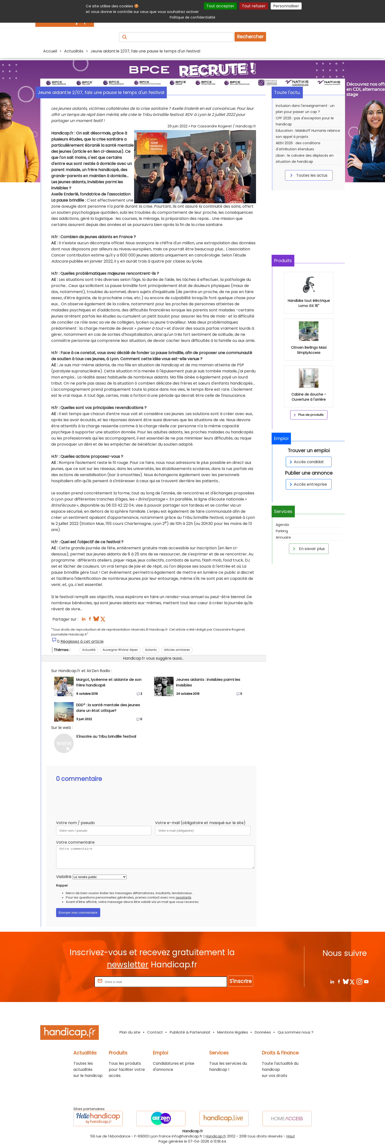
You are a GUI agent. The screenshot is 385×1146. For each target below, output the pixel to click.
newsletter (127, 964)
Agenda (282, 524)
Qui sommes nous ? (295, 1032)
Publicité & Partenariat (190, 1032)
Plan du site (129, 1032)
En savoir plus (308, 549)
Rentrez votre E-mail (73, 981)
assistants (183, 897)
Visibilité (63, 877)
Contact (155, 1032)
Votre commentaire (75, 842)
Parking (282, 531)
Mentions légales (232, 1032)
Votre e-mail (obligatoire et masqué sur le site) (200, 823)
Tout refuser (254, 6)
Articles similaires (177, 650)
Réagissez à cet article (82, 641)
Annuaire (283, 537)
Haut (290, 1136)
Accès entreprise (307, 484)
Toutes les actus (307, 175)
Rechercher (250, 36)
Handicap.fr (216, 1136)
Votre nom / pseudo (75, 823)
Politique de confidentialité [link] (192, 17)
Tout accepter (220, 6)
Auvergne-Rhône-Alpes (120, 650)
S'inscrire (240, 981)
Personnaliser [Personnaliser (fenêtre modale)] (286, 6)
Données (263, 1032)
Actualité (88, 650)
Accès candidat (306, 462)
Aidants (151, 650)
